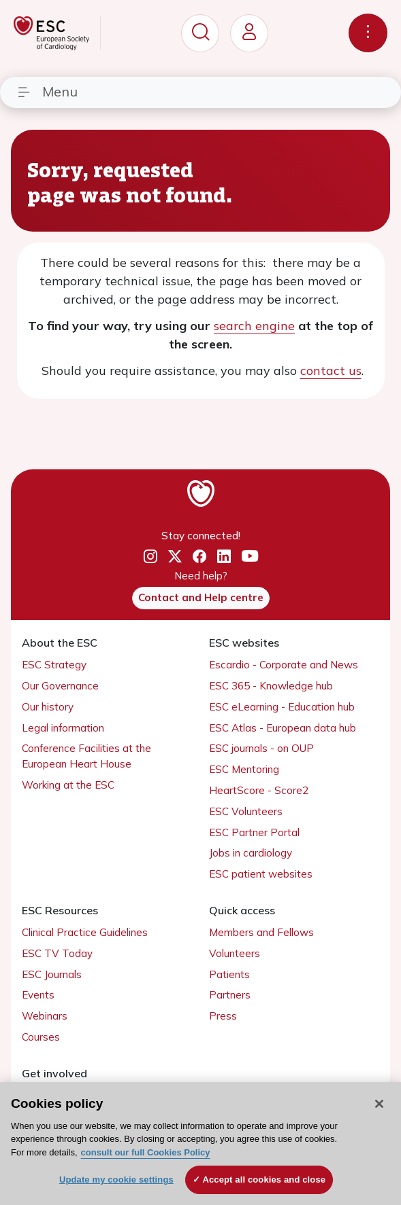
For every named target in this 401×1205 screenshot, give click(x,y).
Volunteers (234, 953)
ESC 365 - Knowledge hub (271, 685)
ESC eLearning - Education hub (282, 706)
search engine (254, 326)
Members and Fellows (261, 932)
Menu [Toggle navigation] (47, 91)
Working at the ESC (68, 784)
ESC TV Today (57, 953)
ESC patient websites (260, 873)
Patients (229, 974)
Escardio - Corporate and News (283, 664)
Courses (41, 1036)
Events (38, 994)
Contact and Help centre (200, 597)
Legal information (63, 727)
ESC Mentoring (244, 769)
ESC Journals (52, 974)
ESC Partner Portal (254, 832)
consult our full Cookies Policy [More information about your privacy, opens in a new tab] (145, 1152)
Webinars (44, 1015)
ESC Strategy (54, 664)
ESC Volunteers (246, 811)
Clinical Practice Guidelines (85, 932)
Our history (48, 706)
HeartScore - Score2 (258, 790)
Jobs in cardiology (250, 852)
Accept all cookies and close (263, 1179)
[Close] (379, 1104)
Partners (230, 994)
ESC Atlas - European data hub (282, 727)
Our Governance (60, 685)
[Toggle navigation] (368, 33)
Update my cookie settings (116, 1179)
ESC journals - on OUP (261, 748)
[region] (200, 1143)
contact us (331, 370)
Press (223, 1015)
